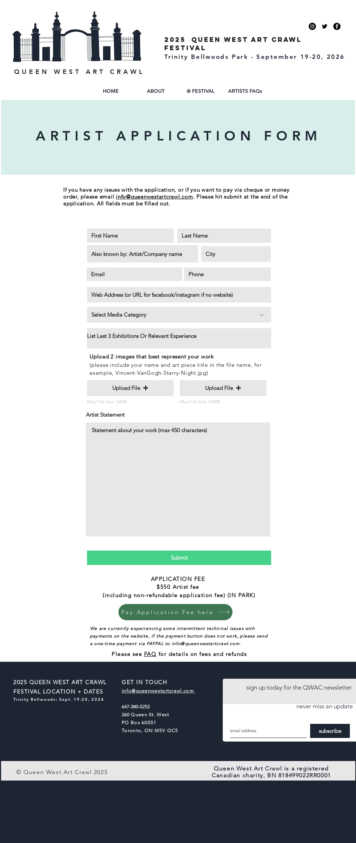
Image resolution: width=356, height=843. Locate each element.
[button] (155, 91)
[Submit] (179, 558)
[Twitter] (324, 26)
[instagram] (312, 26)
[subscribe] (330, 731)
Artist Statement (105, 414)
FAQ (150, 654)
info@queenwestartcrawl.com (154, 196)
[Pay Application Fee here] (175, 612)
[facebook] (336, 26)
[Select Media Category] (179, 314)
